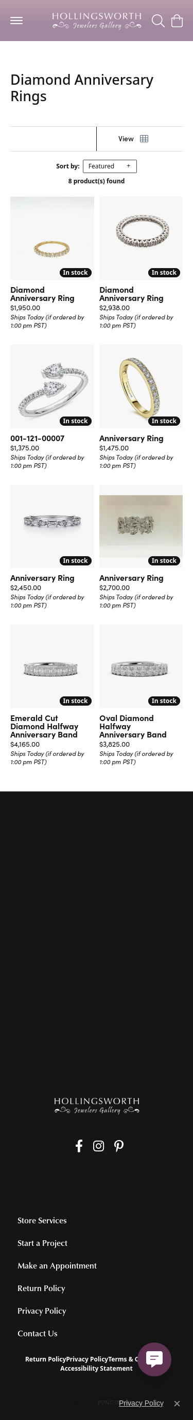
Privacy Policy (41, 1310)
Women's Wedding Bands (56, 56)
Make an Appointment (57, 1265)
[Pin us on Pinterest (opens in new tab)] (119, 1146)
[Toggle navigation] (16, 20)
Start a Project (42, 1242)
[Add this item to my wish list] (89, 289)
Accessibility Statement (96, 1368)
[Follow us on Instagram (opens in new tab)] (98, 1146)
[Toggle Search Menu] (158, 20)
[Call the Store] (96, 881)
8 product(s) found (96, 181)
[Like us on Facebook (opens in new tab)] (79, 1146)
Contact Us (37, 1333)
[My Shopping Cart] (176, 20)
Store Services (42, 1220)
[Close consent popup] (177, 1403)
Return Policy (41, 1288)
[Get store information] (96, 895)
